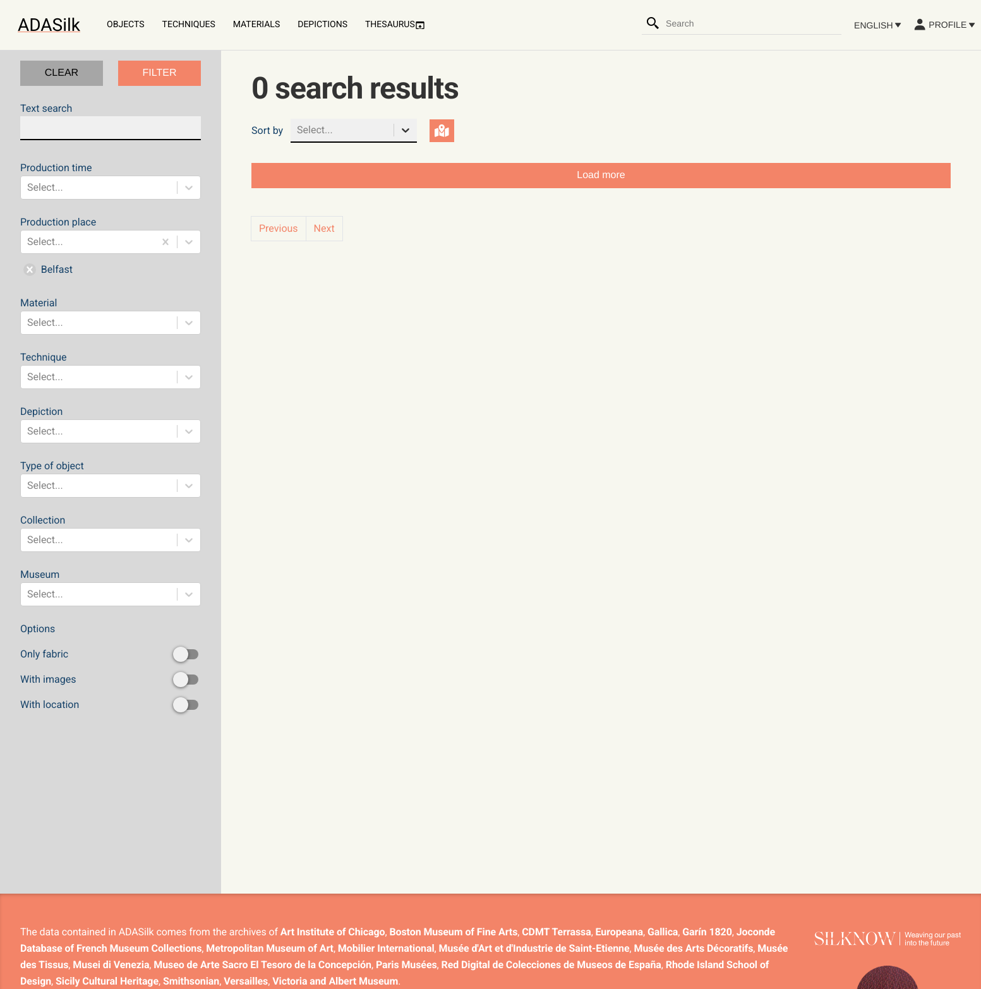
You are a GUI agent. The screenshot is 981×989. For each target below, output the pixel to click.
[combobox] (753, 23)
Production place (110, 248)
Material (110, 316)
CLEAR (61, 73)
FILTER (160, 73)
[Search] (653, 23)
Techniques (188, 25)
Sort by (267, 130)
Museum (110, 587)
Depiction (110, 424)
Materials (256, 25)
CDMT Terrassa (556, 932)
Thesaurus (395, 25)
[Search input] (753, 23)
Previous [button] (278, 228)
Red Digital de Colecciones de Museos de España (551, 965)
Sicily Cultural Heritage (107, 981)
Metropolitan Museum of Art (270, 948)
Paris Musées (406, 965)
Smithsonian (191, 981)
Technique (110, 370)
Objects (126, 25)
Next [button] (324, 228)
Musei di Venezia (111, 965)
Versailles (246, 981)
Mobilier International (386, 948)
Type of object (110, 479)
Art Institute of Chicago (332, 932)
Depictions (322, 25)
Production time (110, 181)
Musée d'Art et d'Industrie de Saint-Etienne (534, 948)
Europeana (619, 932)
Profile (944, 25)
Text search (110, 121)
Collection (110, 533)
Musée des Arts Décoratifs (694, 948)
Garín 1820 (706, 932)
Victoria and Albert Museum (335, 981)
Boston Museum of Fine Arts (453, 932)
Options (110, 667)
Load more (601, 175)
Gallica (662, 932)
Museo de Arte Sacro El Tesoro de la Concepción (262, 965)
